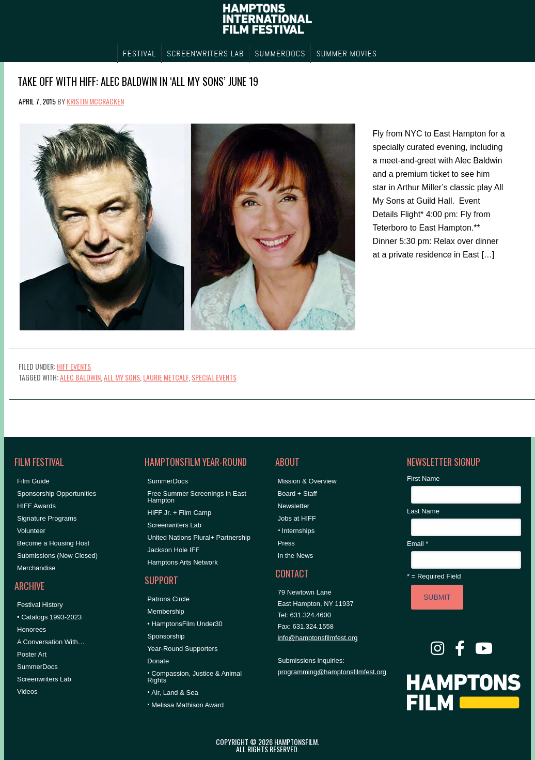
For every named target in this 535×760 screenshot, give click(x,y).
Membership (165, 611)
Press (286, 543)
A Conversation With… (51, 642)
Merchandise (36, 568)
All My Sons (122, 377)
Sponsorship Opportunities (56, 493)
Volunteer (31, 531)
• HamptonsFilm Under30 (184, 624)
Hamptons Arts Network (182, 562)
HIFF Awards (36, 506)
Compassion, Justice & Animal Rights (194, 677)
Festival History (40, 605)
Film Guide (33, 481)
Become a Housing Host (53, 543)
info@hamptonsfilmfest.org (318, 638)
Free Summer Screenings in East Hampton (196, 497)
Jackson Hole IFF (173, 550)
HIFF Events (74, 366)
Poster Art (31, 654)
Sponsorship (165, 636)
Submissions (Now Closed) (57, 555)
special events (214, 377)
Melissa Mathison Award (187, 705)
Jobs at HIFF (297, 518)
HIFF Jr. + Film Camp (179, 512)
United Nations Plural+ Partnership (198, 537)
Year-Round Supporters (182, 648)
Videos (27, 691)
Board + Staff (297, 493)
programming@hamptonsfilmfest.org (332, 672)
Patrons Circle (168, 599)
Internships (298, 531)
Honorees (31, 629)
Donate (158, 661)
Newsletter (293, 506)
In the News (295, 555)
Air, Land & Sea (174, 692)
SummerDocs (37, 667)
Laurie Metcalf (165, 377)
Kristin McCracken (95, 101)
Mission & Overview (307, 481)
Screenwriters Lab (44, 679)
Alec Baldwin (80, 377)
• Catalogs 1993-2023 (49, 617)
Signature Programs (47, 518)
